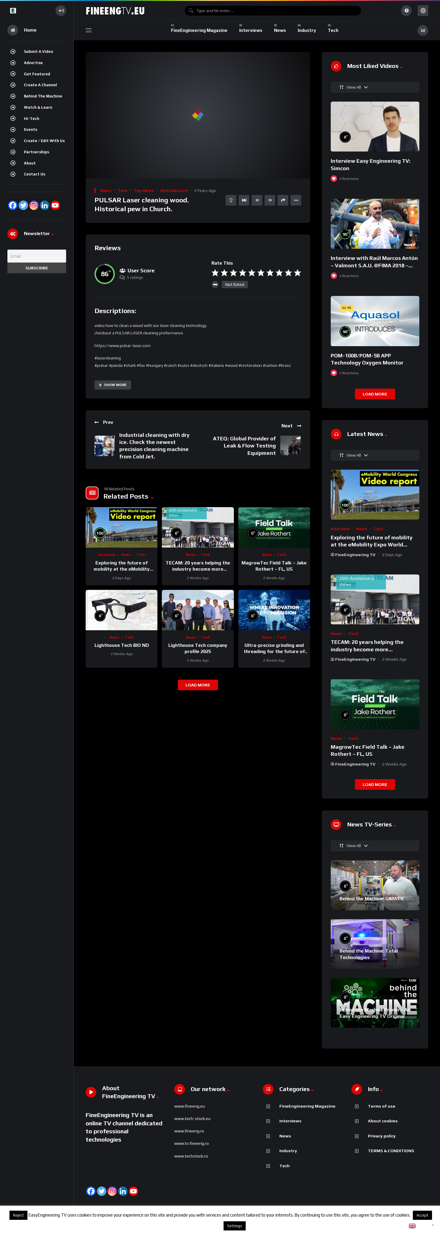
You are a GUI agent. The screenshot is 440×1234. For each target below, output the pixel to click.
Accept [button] (422, 1215)
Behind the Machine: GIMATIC (372, 898)
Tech (123, 190)
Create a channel (40, 85)
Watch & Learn (38, 107)
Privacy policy (382, 1136)
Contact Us (34, 174)
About (30, 163)
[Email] (36, 256)
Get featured (37, 74)
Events (30, 129)
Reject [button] (18, 1215)
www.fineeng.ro (189, 1131)
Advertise (33, 63)
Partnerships (36, 152)
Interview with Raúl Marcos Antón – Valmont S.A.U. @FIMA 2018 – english (374, 265)
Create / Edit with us (44, 141)
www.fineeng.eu (189, 1106)
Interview (106, 555)
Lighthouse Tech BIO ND (121, 645)
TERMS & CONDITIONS (391, 1150)
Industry (288, 1150)
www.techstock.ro (191, 1156)
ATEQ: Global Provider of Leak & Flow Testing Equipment (244, 445)
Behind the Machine (43, 96)
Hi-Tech (31, 118)
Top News (143, 190)
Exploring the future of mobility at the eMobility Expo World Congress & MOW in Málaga (372, 544)
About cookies (383, 1121)
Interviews (290, 1121)
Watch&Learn (174, 190)
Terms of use (381, 1106)
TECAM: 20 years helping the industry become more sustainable (198, 569)
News (106, 190)
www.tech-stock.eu (192, 1118)
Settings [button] (234, 1226)
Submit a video (38, 51)
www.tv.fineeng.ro (191, 1143)
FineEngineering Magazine (307, 1106)
